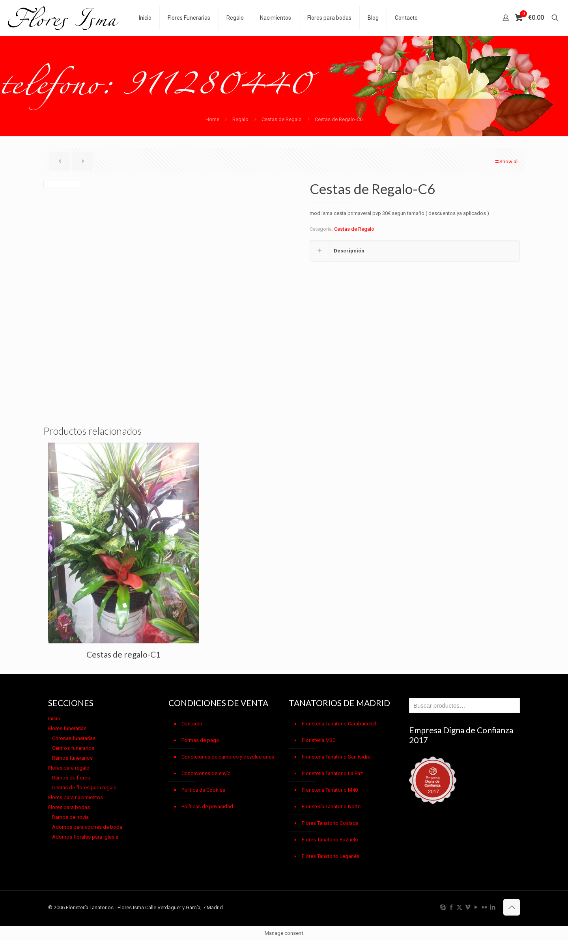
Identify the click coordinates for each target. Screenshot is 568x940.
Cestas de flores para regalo (84, 787)
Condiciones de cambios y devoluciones (227, 757)
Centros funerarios (73, 748)
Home (212, 119)
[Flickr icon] (484, 907)
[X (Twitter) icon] (459, 907)
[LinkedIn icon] (492, 907)
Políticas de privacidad (207, 806)
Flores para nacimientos (75, 797)
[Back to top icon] (511, 907)
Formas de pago (200, 740)
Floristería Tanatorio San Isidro (336, 757)
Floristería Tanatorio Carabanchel (339, 724)
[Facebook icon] (451, 907)
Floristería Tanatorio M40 (330, 790)
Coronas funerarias (73, 738)
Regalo (240, 119)
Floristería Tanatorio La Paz (332, 773)
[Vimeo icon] (468, 907)
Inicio (54, 718)
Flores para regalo (69, 768)
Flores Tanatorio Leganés (330, 856)
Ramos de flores (71, 778)
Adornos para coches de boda (87, 827)
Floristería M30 (318, 740)
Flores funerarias (67, 728)
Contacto (191, 724)
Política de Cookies (203, 790)
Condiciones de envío (206, 773)
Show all (506, 161)
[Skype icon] (443, 907)
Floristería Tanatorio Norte (331, 806)
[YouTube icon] (476, 907)
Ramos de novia (70, 817)
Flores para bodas (69, 807)
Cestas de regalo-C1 (123, 654)
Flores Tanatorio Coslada (330, 823)
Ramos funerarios (72, 758)
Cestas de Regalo (282, 119)
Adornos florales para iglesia (85, 837)
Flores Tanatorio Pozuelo (330, 840)
